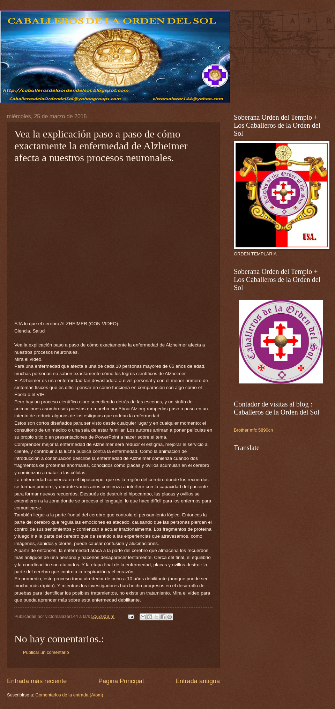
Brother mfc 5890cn (253, 430)
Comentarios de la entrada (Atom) (69, 694)
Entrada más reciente (37, 681)
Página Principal (121, 681)
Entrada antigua (198, 681)
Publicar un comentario (46, 652)
